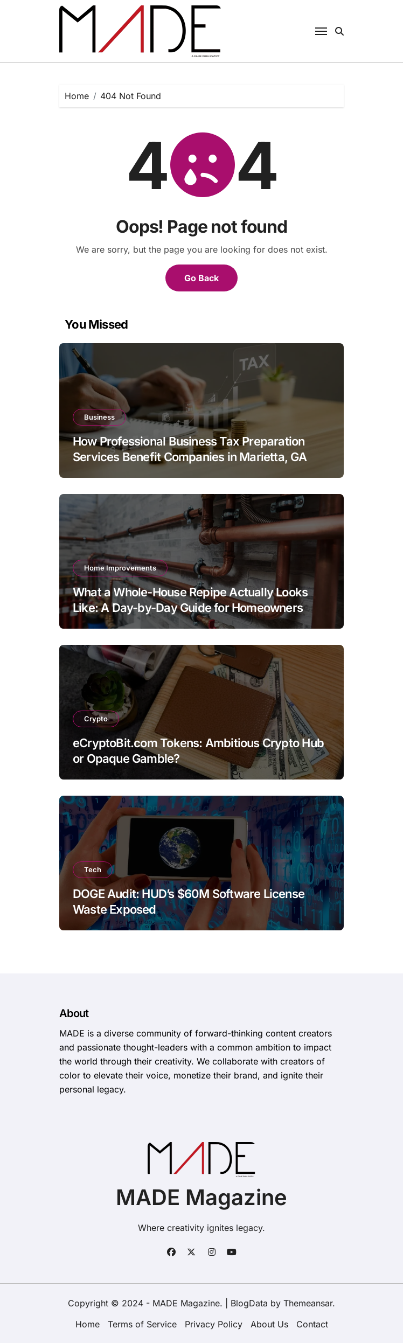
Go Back (201, 278)
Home (87, 1324)
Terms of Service (142, 1324)
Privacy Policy (213, 1324)
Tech (92, 869)
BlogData (249, 1303)
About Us (269, 1324)
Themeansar (307, 1303)
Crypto (96, 718)
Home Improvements (120, 567)
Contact (312, 1324)
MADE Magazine (201, 1197)
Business (99, 417)
